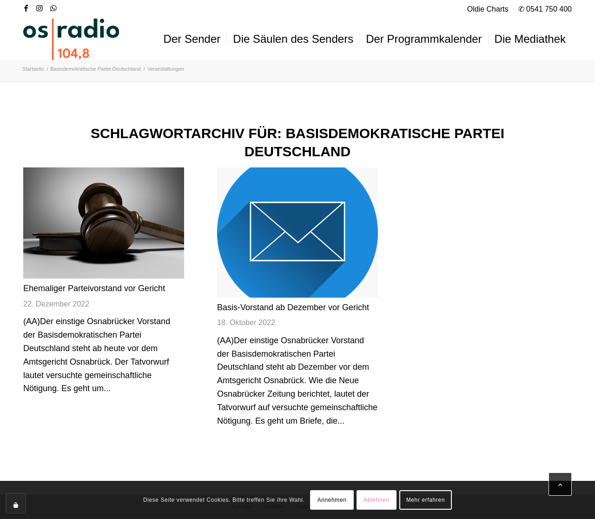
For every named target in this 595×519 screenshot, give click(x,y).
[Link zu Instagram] (40, 8)
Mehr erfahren (425, 500)
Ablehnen (377, 500)
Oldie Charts (488, 9)
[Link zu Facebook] (26, 8)
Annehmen (332, 500)
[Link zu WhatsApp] (54, 8)
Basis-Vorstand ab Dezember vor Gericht (293, 307)
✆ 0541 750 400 (545, 9)
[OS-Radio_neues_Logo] (71, 39)
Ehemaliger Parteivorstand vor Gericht (94, 288)
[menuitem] (488, 9)
